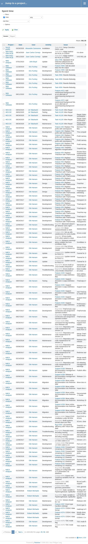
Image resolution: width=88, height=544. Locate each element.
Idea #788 (58, 60)
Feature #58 (59, 228)
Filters (7, 14)
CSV (84, 537)
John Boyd (33, 62)
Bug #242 (58, 420)
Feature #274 (60, 508)
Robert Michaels (33, 491)
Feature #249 (60, 447)
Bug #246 (58, 431)
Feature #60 (59, 232)
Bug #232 (58, 309)
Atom (80, 537)
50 (44, 532)
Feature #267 (60, 504)
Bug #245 (58, 425)
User (33, 45)
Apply (7, 30)
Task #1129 (59, 110)
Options (7, 24)
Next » (20, 532)
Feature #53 (59, 153)
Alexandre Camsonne (33, 48)
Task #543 (58, 47)
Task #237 (58, 327)
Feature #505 (60, 66)
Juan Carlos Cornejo (33, 52)
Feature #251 (60, 476)
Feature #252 (60, 482)
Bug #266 (58, 500)
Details (5, 36)
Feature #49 (59, 148)
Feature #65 (59, 246)
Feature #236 (60, 321)
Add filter (6, 21)
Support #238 (60, 369)
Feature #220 (60, 273)
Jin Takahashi (33, 110)
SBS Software (9, 67)
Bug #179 (58, 265)
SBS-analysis (8, 62)
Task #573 (58, 51)
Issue (66, 45)
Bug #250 (58, 468)
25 (42, 532)
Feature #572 (60, 91)
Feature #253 (60, 486)
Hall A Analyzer (9, 128)
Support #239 (60, 380)
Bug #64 (58, 240)
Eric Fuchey (33, 67)
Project (10, 45)
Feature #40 (59, 127)
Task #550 (58, 75)
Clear (16, 30)
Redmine (37, 542)
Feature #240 (60, 416)
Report (12, 36)
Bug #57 (58, 224)
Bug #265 (58, 490)
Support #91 (59, 252)
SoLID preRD (8, 48)
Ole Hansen (33, 128)
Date (7, 17)
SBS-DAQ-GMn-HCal (9, 52)
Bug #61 (58, 236)
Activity (48, 45)
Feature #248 (60, 439)
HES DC (9, 110)
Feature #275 (60, 521)
